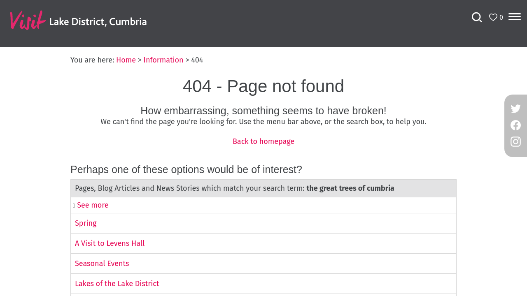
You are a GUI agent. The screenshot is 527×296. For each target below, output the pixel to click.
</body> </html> (263, 148)
